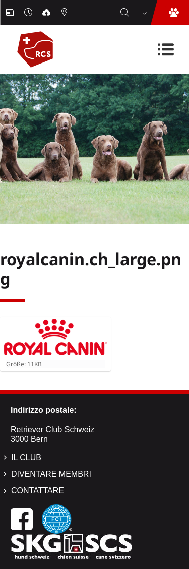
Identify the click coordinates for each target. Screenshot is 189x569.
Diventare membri (51, 474)
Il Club (26, 457)
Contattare (37, 490)
